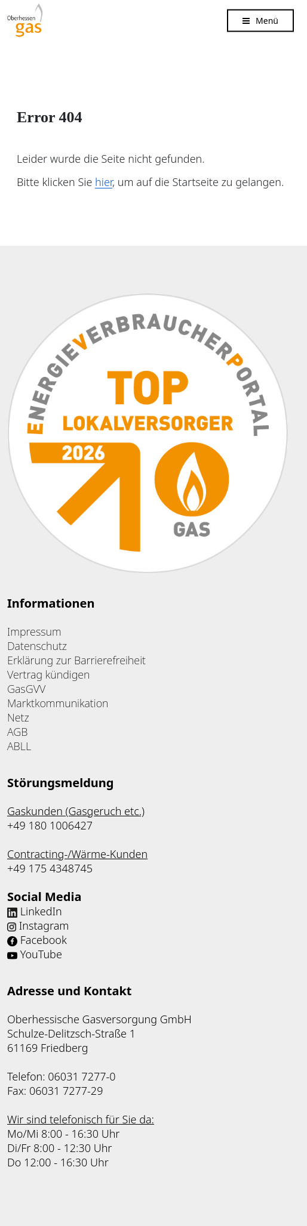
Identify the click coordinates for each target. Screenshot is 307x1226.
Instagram (44, 925)
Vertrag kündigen (48, 674)
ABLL (19, 746)
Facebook (43, 940)
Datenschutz (37, 646)
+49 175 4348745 (50, 868)
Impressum (34, 631)
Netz (18, 717)
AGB (17, 732)
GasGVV (26, 689)
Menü (267, 20)
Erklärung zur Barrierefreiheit (76, 660)
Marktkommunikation (58, 703)
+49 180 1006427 (50, 825)
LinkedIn (41, 911)
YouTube (41, 954)
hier (103, 182)
